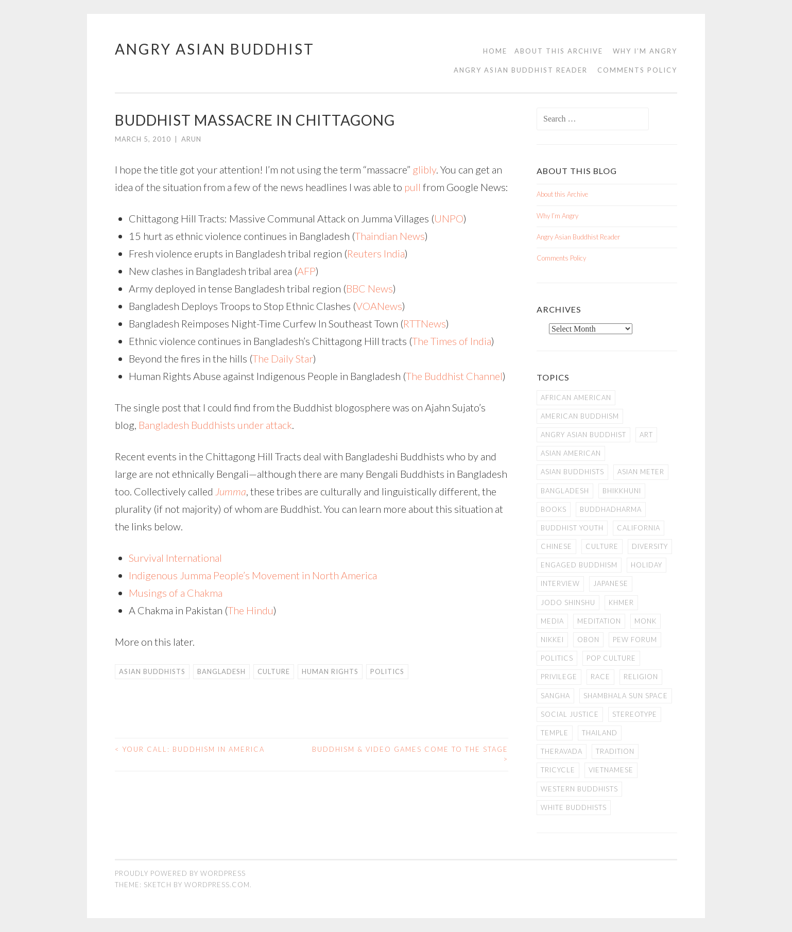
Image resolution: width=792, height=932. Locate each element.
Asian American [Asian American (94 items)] (571, 453)
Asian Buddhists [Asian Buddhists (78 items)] (572, 472)
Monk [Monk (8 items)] (645, 621)
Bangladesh (221, 671)
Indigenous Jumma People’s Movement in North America (253, 575)
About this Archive (558, 51)
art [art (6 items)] (646, 434)
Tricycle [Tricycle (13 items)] (558, 770)
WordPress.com (217, 885)
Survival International (175, 557)
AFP (306, 271)
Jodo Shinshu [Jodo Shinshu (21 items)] (568, 602)
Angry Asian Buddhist (215, 49)
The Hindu (250, 610)
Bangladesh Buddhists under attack (215, 425)
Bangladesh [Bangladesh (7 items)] (565, 491)
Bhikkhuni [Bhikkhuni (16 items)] (621, 491)
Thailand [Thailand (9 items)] (599, 733)
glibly (424, 169)
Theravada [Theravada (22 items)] (561, 751)
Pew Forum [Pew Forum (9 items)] (635, 639)
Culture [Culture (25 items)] (602, 546)
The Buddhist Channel (454, 376)
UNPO (448, 218)
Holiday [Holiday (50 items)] (646, 565)
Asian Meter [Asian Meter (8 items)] (640, 472)
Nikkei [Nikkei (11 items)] (552, 639)
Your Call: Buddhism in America (190, 749)
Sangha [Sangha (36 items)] (555, 696)
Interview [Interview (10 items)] (560, 583)
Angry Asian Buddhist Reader (521, 70)
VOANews (379, 306)
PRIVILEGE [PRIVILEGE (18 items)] (559, 676)
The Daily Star (282, 358)
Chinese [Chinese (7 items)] (556, 546)
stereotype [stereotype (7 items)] (634, 714)
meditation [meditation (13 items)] (599, 621)
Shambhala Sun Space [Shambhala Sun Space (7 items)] (625, 696)
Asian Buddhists (152, 671)
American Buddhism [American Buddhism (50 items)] (580, 416)
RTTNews (424, 323)
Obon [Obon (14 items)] (588, 639)
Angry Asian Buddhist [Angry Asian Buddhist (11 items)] (583, 434)
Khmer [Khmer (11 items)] (621, 602)
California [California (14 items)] (638, 528)
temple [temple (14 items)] (555, 733)
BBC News (369, 288)
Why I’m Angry (645, 51)
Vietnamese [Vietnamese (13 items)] (611, 770)
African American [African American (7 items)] (576, 397)
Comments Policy (637, 70)
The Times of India (451, 341)
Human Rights (330, 671)
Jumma (230, 491)
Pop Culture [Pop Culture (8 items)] (611, 658)
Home (495, 51)
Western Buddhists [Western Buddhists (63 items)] (579, 789)
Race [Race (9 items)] (600, 676)
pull (412, 187)
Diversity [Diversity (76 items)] (650, 546)
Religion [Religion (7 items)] (641, 676)
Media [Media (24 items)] (552, 621)
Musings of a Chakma (175, 592)
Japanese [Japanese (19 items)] (610, 583)
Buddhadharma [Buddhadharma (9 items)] (611, 509)
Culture (273, 671)
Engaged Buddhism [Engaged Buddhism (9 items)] (579, 565)
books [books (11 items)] (553, 509)
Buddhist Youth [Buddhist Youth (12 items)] (572, 528)
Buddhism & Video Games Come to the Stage (410, 754)
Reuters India (376, 253)
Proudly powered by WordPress (180, 873)
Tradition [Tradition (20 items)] (615, 751)
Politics (387, 671)
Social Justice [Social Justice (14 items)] (570, 714)
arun (191, 139)
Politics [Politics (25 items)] (557, 658)
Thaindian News (390, 236)
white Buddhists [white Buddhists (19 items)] (574, 807)
